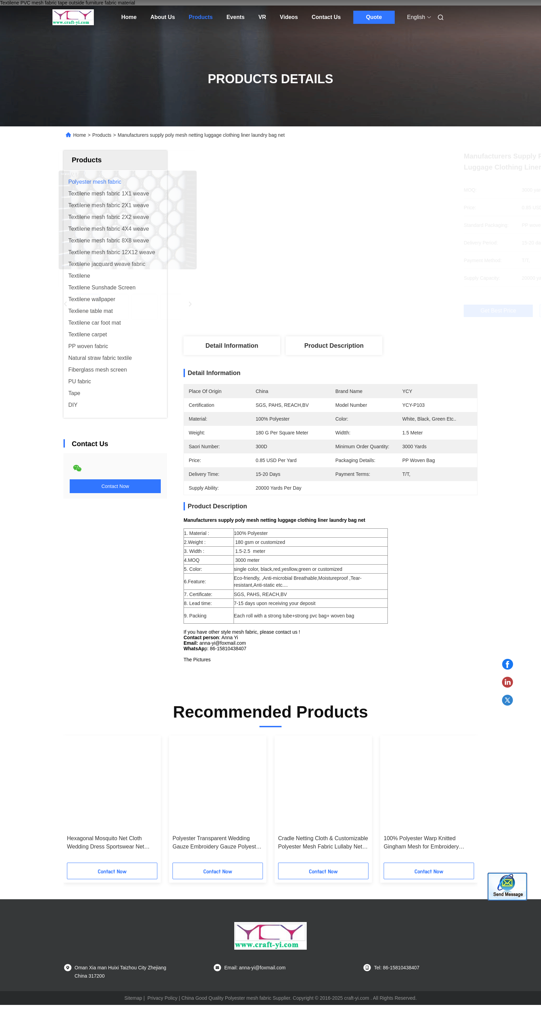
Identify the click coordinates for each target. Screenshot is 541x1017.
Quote (374, 17)
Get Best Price (367, 311)
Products (201, 17)
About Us (162, 17)
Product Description (334, 345)
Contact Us (326, 17)
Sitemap (133, 1010)
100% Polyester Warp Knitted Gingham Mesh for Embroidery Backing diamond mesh (421, 855)
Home (129, 17)
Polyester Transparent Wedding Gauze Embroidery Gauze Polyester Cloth (217, 855)
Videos (289, 17)
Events (235, 17)
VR (262, 17)
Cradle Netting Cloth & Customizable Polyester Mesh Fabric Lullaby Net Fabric (323, 855)
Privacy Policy (162, 1010)
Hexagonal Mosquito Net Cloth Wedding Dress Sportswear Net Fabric (105, 855)
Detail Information (231, 345)
